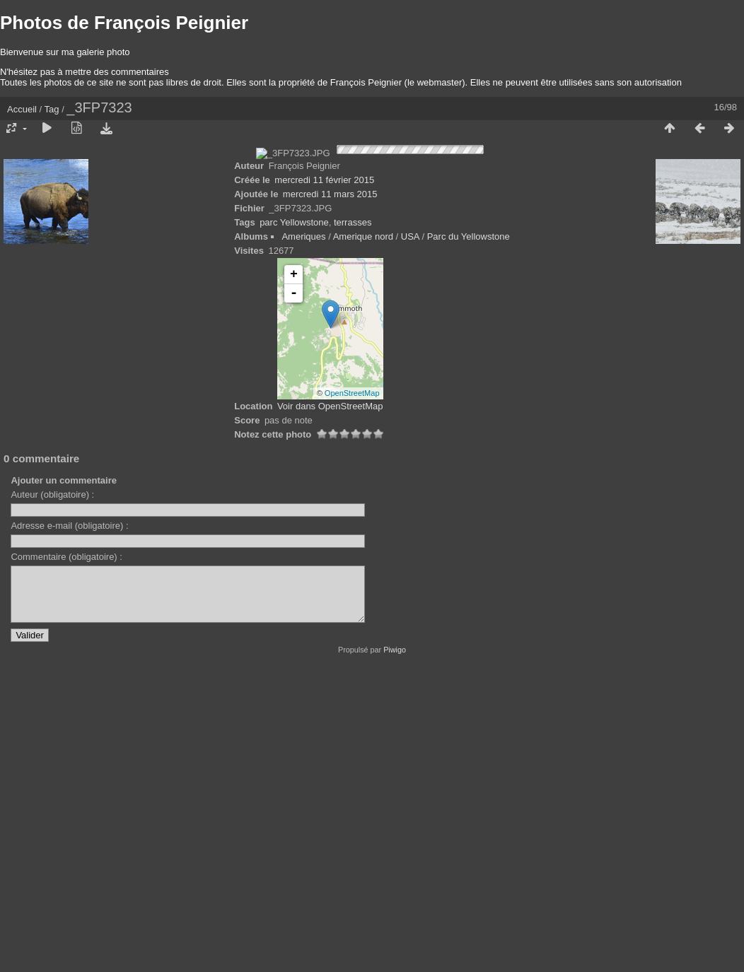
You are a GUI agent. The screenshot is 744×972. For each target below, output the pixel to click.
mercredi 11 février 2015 (324, 480)
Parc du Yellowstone (468, 537)
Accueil (22, 109)
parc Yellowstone (294, 522)
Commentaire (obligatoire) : (66, 857)
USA (410, 537)
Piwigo (394, 960)
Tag (52, 109)
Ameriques (303, 537)
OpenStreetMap (352, 693)
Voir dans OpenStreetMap (330, 706)
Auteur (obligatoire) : (52, 795)
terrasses (352, 522)
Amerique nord (363, 537)
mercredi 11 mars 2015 (330, 494)
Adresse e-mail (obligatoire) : (69, 826)
